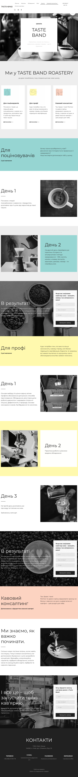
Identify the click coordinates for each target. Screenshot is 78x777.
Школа (43, 3)
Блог (38, 3)
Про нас (17, 3)
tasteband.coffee (68, 759)
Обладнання (31, 3)
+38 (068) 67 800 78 (65, 4)
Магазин (23, 3)
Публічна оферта (39, 769)
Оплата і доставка (19, 6)
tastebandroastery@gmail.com (29, 759)
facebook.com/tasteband (48, 759)
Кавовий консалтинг (52, 3)
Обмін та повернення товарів (39, 771)
